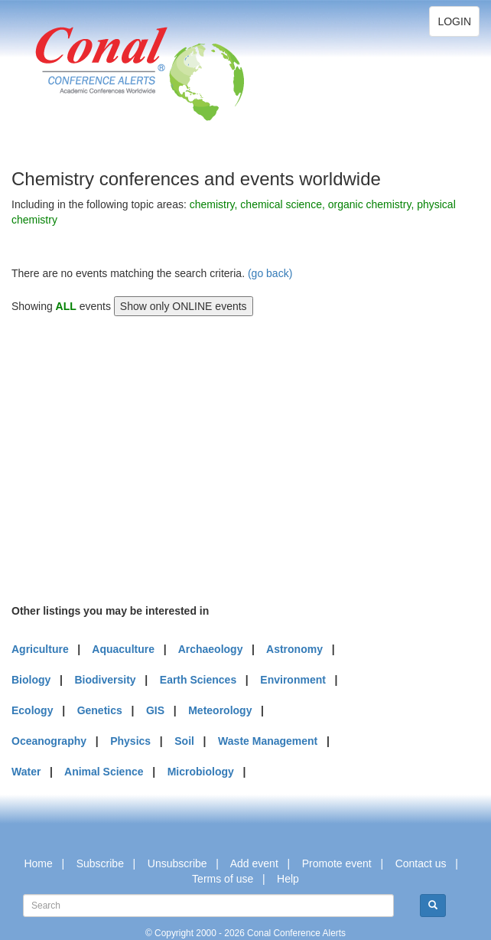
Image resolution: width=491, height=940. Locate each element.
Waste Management (267, 741)
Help (288, 879)
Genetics (99, 710)
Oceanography (48, 741)
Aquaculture (123, 649)
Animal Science (104, 771)
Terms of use (222, 879)
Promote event (337, 863)
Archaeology (210, 649)
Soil (184, 741)
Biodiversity (105, 680)
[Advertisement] (126, 457)
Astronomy (294, 649)
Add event (254, 863)
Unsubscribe (177, 863)
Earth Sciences (198, 680)
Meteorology (220, 710)
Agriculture (40, 649)
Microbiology (200, 771)
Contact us (421, 863)
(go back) (270, 273)
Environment (293, 680)
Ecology (32, 710)
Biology (30, 680)
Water (26, 771)
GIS (155, 710)
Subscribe (100, 863)
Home (38, 863)
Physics (130, 741)
